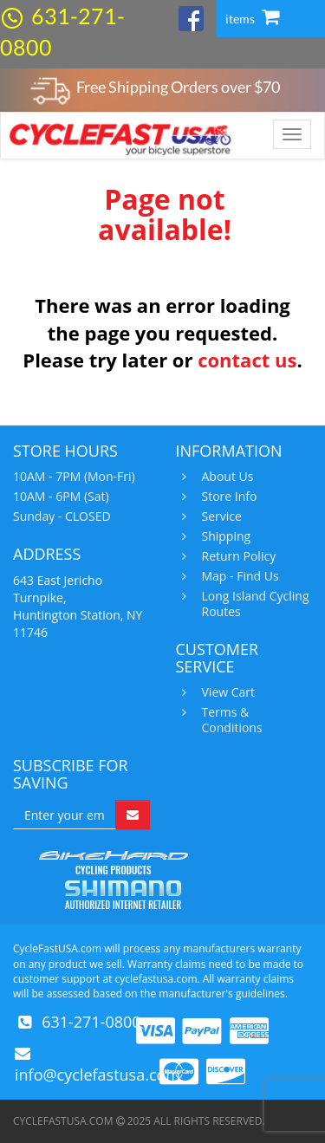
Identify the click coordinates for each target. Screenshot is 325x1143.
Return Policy (237, 556)
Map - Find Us (238, 576)
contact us (247, 360)
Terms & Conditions (230, 720)
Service (220, 516)
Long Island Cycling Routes (253, 604)
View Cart (227, 692)
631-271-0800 (91, 1021)
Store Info (227, 496)
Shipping (224, 536)
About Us (226, 476)
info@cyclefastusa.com (97, 1074)
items (252, 18)
